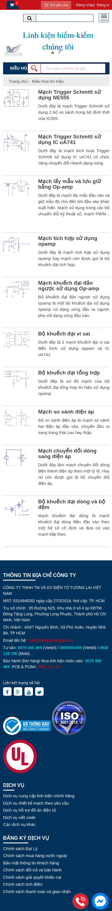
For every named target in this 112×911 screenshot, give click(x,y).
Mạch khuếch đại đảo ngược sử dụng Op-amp (68, 285)
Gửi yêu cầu (56, 5)
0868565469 (71, 647)
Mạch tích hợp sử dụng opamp (67, 241)
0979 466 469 (30, 647)
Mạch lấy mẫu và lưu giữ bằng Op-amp (69, 184)
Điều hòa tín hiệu (48, 81)
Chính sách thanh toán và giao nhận (37, 891)
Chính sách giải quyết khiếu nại (32, 877)
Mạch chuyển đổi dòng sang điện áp (67, 453)
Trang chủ (18, 81)
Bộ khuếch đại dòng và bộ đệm (72, 504)
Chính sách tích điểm (23, 884)
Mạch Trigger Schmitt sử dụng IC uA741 (69, 139)
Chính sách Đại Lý (20, 848)
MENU (104, 19)
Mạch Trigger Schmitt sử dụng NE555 (69, 95)
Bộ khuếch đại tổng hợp (69, 373)
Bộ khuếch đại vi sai (64, 334)
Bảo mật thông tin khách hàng (31, 862)
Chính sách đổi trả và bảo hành (32, 869)
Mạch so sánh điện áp (66, 412)
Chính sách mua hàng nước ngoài (35, 855)
